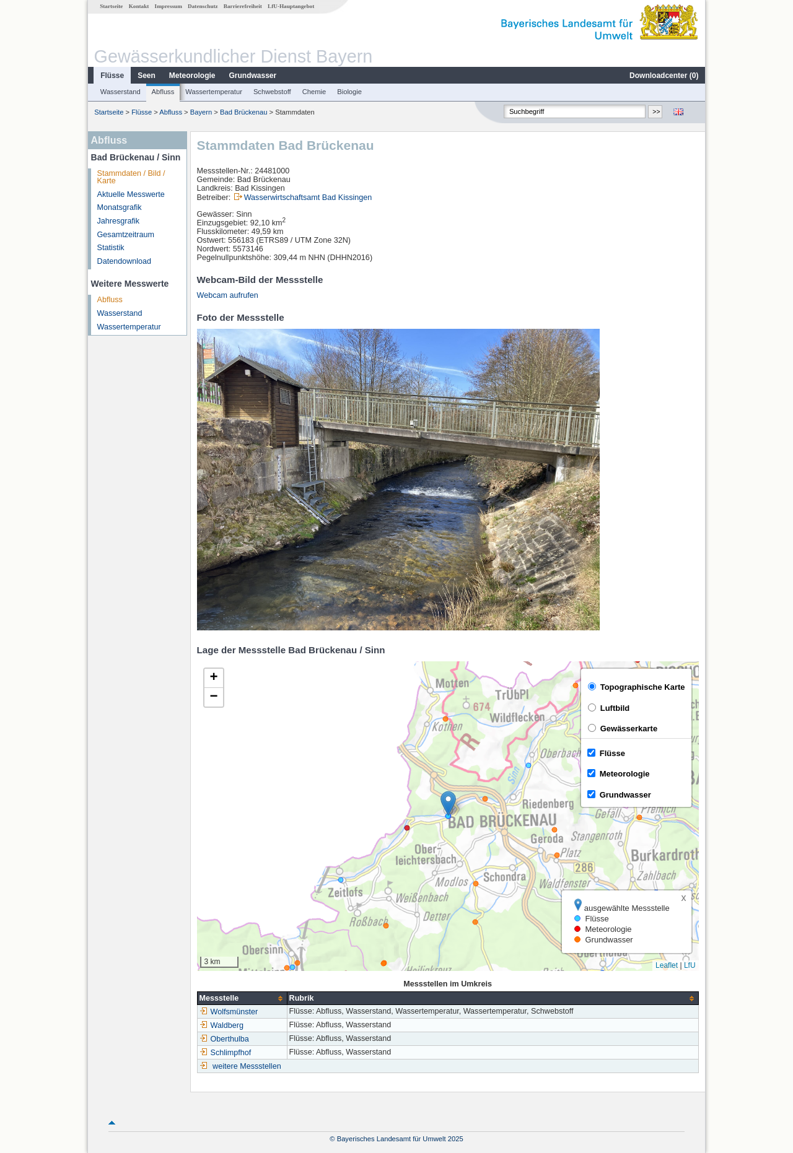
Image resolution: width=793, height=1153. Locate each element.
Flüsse (112, 75)
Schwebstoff (272, 91)
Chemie (314, 91)
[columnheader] (242, 998)
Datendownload (124, 261)
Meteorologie (192, 75)
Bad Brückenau (244, 112)
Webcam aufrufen (227, 295)
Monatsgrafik (119, 207)
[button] (448, 803)
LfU (690, 965)
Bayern (201, 112)
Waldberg (221, 1025)
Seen (147, 75)
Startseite (111, 6)
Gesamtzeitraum (125, 234)
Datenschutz (203, 6)
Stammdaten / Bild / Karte (131, 177)
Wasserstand (120, 91)
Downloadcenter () (663, 75)
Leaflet (666, 965)
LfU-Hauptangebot (291, 6)
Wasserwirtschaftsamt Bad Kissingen (308, 197)
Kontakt (139, 6)
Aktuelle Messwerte (131, 194)
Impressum (168, 6)
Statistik (111, 247)
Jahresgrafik (118, 221)
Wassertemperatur (213, 91)
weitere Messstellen (246, 1066)
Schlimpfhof (225, 1052)
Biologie (349, 91)
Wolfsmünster (228, 1011)
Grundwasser (253, 75)
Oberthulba (224, 1039)
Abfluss (163, 91)
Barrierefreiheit (243, 6)
